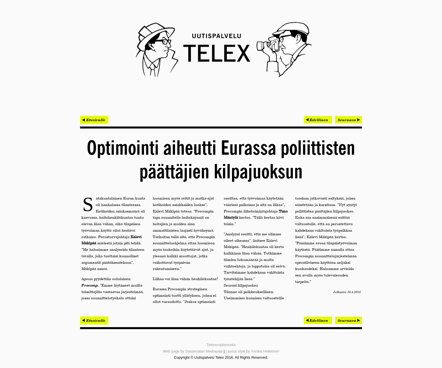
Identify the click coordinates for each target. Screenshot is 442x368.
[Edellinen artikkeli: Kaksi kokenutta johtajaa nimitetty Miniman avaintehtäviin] (318, 119)
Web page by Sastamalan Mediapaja (193, 351)
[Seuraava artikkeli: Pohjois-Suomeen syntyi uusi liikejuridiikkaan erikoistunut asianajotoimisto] (348, 119)
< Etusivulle (94, 120)
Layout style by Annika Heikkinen (252, 351)
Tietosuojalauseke (221, 345)
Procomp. (90, 285)
